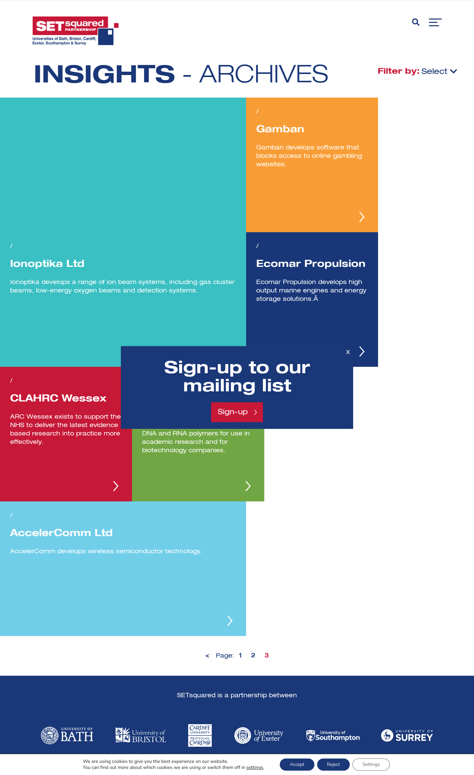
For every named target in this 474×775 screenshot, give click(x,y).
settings (254, 768)
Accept (297, 764)
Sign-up (233, 412)
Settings (371, 764)
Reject (333, 764)
